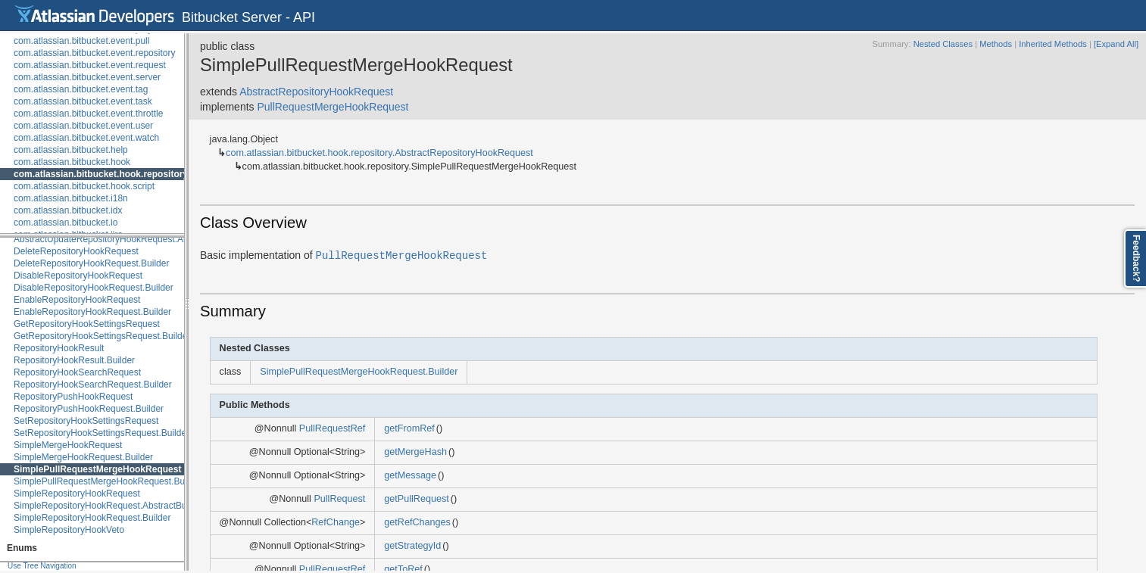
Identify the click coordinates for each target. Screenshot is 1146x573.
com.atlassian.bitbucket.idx (68, 210)
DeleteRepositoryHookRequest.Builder (91, 263)
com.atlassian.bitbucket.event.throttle (88, 113)
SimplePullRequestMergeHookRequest (97, 469)
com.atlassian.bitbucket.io (65, 222)
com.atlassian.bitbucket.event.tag (81, 89)
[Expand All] (1116, 43)
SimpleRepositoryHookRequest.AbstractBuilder (109, 505)
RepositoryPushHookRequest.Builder (89, 408)
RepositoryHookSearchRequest (77, 372)
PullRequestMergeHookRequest (332, 107)
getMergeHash (415, 452)
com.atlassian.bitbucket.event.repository (94, 53)
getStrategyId (412, 545)
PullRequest (339, 499)
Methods (995, 43)
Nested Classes (943, 43)
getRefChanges (417, 522)
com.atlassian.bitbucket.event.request (90, 65)
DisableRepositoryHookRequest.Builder (93, 287)
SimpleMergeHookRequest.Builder (83, 457)
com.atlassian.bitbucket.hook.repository (101, 174)
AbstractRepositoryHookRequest (316, 92)
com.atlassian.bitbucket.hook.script (84, 186)
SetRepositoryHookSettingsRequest (86, 421)
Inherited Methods (1053, 43)
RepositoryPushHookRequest (73, 396)
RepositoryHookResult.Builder (74, 360)
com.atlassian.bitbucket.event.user (83, 125)
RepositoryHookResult (59, 348)
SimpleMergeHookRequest (68, 445)
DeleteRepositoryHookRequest (76, 251)
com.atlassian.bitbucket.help (71, 150)
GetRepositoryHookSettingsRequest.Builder (102, 336)
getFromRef (409, 428)
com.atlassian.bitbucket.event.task (83, 101)
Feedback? (1136, 258)
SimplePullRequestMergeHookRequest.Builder (108, 481)
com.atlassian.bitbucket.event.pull (81, 41)
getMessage (410, 475)
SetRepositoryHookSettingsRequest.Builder (101, 433)
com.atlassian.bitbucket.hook (72, 162)
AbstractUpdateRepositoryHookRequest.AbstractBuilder (126, 239)
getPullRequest (416, 499)
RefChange (335, 522)
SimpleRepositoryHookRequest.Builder (92, 517)
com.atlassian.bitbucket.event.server (87, 77)
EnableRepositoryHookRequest (77, 299)
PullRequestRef (332, 428)
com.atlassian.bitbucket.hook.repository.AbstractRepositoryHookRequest (379, 153)
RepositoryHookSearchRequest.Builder (93, 384)
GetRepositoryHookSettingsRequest (87, 324)
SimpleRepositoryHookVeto (69, 530)
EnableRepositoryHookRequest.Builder (92, 312)
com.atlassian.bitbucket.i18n (71, 198)
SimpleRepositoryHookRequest (77, 493)
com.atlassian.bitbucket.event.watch (86, 137)
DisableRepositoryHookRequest (78, 275)
